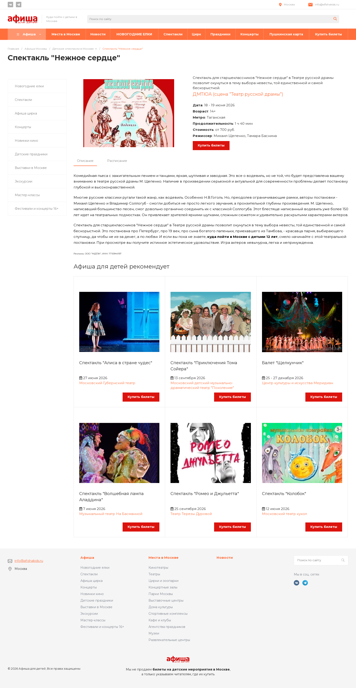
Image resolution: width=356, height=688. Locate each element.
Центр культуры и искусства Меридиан (297, 383)
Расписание (117, 161)
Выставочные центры (165, 600)
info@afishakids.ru (327, 4)
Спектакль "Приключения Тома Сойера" (204, 365)
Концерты (88, 587)
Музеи (153, 633)
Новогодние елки (94, 568)
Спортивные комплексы (168, 614)
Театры (154, 574)
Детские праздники (96, 600)
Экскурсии (89, 614)
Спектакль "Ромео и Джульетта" (205, 493)
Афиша (87, 557)
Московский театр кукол (284, 514)
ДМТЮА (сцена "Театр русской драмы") (238, 94)
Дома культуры (160, 607)
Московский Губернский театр (107, 383)
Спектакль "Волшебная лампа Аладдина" (111, 496)
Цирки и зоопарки (163, 581)
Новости (225, 557)
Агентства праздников (166, 627)
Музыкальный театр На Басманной (110, 514)
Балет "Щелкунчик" (283, 362)
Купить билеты (211, 145)
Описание (85, 161)
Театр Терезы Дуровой (191, 514)
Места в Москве (163, 557)
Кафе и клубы (159, 620)
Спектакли (89, 574)
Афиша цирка (91, 581)
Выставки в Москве (96, 607)
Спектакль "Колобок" (284, 493)
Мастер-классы (92, 620)
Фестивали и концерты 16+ (102, 627)
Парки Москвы (160, 594)
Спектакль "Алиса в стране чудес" (115, 362)
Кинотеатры (158, 568)
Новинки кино (92, 594)
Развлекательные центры (169, 640)
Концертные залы (162, 587)
